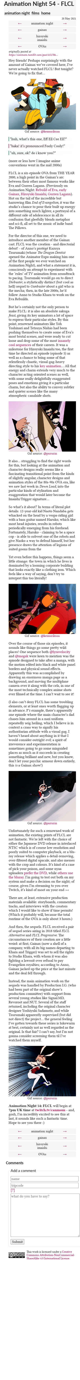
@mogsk (21, 656)
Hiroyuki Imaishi (33, 194)
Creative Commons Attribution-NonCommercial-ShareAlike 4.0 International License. (51, 1255)
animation (53, 366)
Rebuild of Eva (46, 190)
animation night (17, 13)
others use (65, 873)
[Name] (45, 1178)
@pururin (50, 453)
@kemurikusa (50, 131)
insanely (64, 341)
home (45, 13)
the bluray (16, 877)
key (42, 366)
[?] (13, 1190)
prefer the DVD (35, 873)
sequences (23, 345)
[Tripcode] (45, 1185)
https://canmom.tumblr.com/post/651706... (33, 55)
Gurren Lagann (59, 194)
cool (12, 345)
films (35, 13)
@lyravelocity (60, 652)
